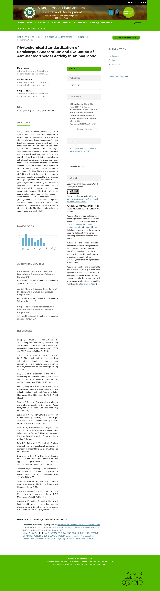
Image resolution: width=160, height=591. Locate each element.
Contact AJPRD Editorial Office (80, 558)
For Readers (114, 56)
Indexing (94, 23)
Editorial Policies (27, 28)
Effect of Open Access (87, 284)
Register (132, 2)
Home (21, 23)
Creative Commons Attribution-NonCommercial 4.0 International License (82, 199)
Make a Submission (126, 37)
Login (143, 2)
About (30, 23)
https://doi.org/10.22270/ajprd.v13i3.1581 (36, 110)
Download (106, 23)
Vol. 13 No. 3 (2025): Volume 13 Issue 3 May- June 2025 (62, 37)
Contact (42, 28)
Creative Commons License (83, 561)
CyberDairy (102, 564)
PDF (73, 69)
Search (137, 22)
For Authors (114, 60)
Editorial (43, 23)
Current (56, 23)
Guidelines (80, 23)
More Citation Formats (82, 129)
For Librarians (114, 64)
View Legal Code (106, 561)
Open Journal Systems (118, 76)
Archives (67, 23)
